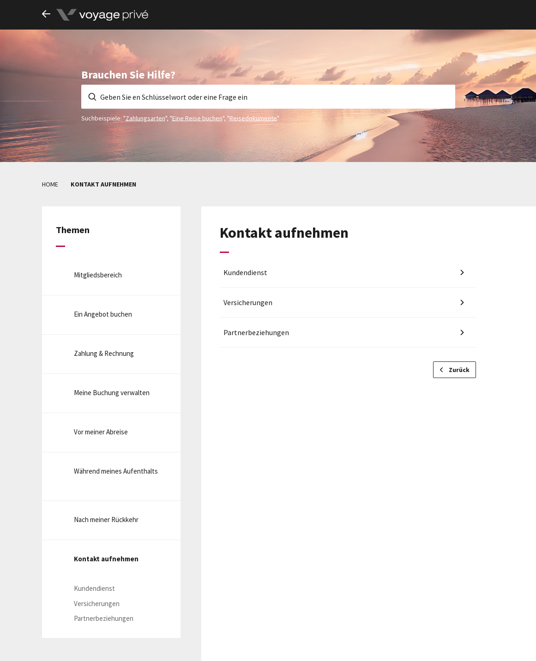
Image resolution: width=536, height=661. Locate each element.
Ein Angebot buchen (103, 314)
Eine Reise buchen (197, 118)
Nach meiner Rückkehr (106, 519)
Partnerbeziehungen (103, 618)
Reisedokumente (253, 118)
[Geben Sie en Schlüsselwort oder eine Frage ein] (268, 96)
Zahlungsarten (145, 118)
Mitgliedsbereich (98, 274)
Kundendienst (94, 588)
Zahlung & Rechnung (104, 353)
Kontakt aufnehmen (106, 558)
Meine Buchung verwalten (112, 392)
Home (50, 184)
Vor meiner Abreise (101, 431)
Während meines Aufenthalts (116, 471)
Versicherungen (97, 603)
